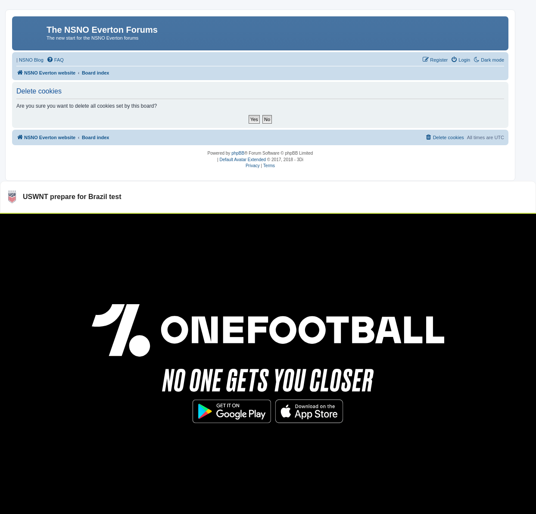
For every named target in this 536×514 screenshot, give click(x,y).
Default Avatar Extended (242, 159)
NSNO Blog (31, 59)
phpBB (237, 153)
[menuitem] (55, 60)
